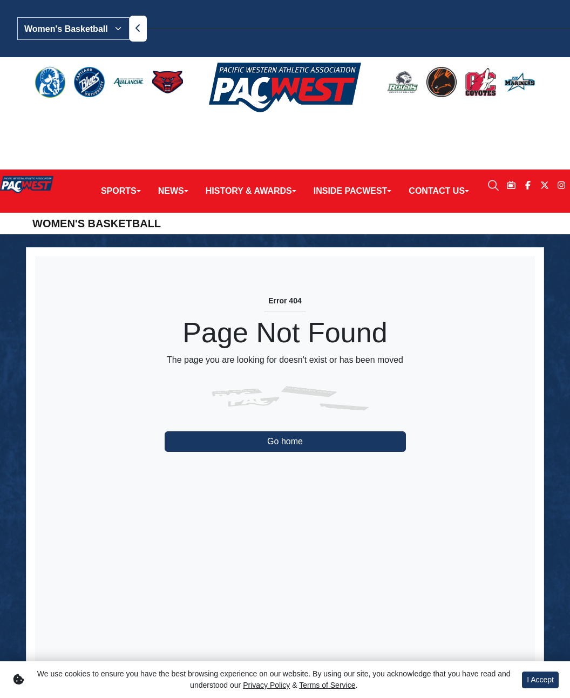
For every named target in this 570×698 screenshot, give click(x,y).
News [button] (171, 128)
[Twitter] (545, 123)
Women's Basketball (96, 161)
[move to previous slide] (138, 29)
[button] (121, 128)
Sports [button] (119, 128)
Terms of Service (327, 685)
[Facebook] (527, 123)
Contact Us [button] (437, 128)
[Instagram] (561, 123)
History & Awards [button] (249, 128)
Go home (285, 378)
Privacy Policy (266, 685)
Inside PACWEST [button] (351, 128)
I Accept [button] (540, 679)
